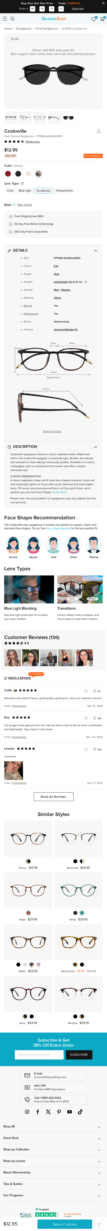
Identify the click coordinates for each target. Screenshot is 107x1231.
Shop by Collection (16, 1149)
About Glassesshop (16, 1172)
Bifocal (28, 306)
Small (56, 492)
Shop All (9, 1126)
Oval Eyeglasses (46, 28)
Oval (56, 274)
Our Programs (13, 1195)
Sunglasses (43, 190)
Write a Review (19, 678)
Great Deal (10, 1138)
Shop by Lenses (14, 1161)
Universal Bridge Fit (66, 329)
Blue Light (25, 190)
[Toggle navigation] (5, 18)
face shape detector (58, 528)
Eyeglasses (24, 28)
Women (65, 290)
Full (56, 266)
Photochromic (64, 190)
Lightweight (61, 282)
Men (56, 290)
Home (8, 28)
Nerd (63, 492)
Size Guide (24, 204)
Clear (10, 190)
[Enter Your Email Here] (39, 1054)
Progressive (31, 314)
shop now (78, 8)
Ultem (57, 298)
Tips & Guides (13, 1184)
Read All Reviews (53, 797)
